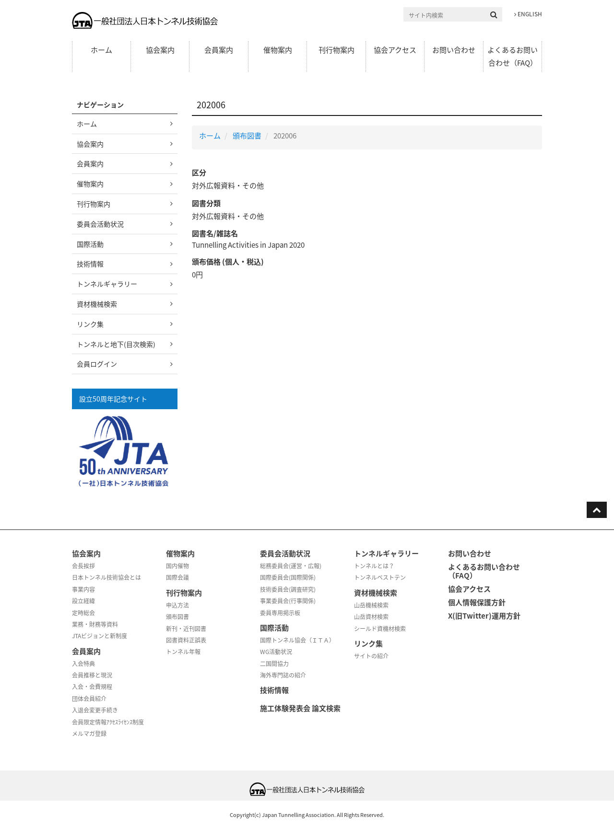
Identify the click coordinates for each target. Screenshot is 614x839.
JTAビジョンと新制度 (99, 636)
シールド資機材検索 (380, 628)
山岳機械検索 (371, 605)
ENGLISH (528, 14)
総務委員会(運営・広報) (290, 566)
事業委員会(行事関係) (288, 601)
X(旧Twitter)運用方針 (484, 615)
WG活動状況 (276, 651)
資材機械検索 (97, 304)
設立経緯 (83, 601)
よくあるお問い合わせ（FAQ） (512, 56)
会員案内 (218, 50)
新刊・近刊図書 (186, 628)
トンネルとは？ (374, 566)
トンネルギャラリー (107, 283)
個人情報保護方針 (477, 602)
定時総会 (83, 613)
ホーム (101, 50)
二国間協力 (274, 663)
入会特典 (83, 663)
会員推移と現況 (92, 675)
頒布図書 (247, 135)
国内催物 (177, 566)
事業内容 (83, 589)
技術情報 (90, 263)
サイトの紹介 (371, 656)
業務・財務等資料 (95, 624)
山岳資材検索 (371, 616)
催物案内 (277, 50)
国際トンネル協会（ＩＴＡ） (297, 640)
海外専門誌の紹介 (283, 675)
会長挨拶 (83, 566)
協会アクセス (395, 50)
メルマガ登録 (89, 733)
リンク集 (90, 324)
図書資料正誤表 (186, 640)
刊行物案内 (336, 50)
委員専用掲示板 (280, 613)
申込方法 (177, 605)
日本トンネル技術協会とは (106, 577)
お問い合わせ (453, 50)
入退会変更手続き (95, 710)
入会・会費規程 (92, 686)
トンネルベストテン (380, 577)
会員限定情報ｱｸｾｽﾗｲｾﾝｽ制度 (108, 722)
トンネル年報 (183, 651)
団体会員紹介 (89, 698)
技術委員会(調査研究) (288, 589)
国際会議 (177, 577)
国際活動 (90, 244)
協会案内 (160, 50)
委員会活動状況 (100, 224)
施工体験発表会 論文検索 (300, 708)
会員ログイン (97, 363)
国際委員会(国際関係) (288, 577)
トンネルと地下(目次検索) (116, 344)
